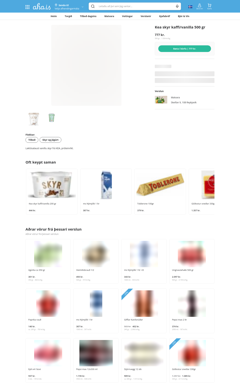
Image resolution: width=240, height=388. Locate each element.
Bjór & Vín (183, 16)
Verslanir (146, 16)
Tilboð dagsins (88, 16)
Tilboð (31, 139)
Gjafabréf (164, 16)
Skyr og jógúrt (50, 139)
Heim (54, 16)
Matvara (109, 16)
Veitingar (127, 16)
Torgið (68, 16)
